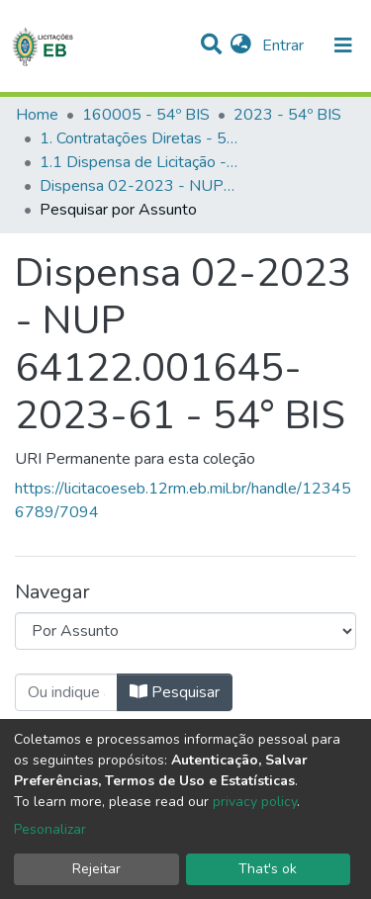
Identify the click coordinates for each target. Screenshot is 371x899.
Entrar (285, 45)
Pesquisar (175, 692)
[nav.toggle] (343, 45)
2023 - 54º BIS (287, 115)
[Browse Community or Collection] (185, 631)
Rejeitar (96, 868)
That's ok (267, 868)
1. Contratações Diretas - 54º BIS (138, 138)
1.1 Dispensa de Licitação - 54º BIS (138, 162)
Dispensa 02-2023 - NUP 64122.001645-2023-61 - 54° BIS (138, 186)
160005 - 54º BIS (146, 115)
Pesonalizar (50, 829)
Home (37, 115)
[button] (241, 45)
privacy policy (255, 801)
